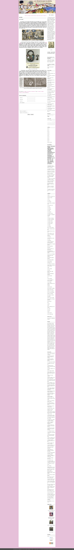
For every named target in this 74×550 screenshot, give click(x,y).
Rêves (48, 302)
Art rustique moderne (49, 223)
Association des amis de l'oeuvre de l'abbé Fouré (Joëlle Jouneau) (51, 366)
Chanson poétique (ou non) (50, 233)
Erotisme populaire (49, 261)
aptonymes (49, 151)
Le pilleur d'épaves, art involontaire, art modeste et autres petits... (50, 450)
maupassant (20, 92)
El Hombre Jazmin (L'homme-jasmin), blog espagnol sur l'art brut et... (51, 386)
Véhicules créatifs (49, 312)
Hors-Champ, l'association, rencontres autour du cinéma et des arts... (51, 404)
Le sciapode (48, 175)
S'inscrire (51, 537)
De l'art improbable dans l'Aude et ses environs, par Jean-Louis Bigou (51, 380)
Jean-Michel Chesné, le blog (50, 408)
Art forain (48, 206)
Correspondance (49, 240)
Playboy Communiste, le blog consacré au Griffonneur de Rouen (51, 487)
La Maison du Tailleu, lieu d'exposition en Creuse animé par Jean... (50, 426)
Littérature (48, 285)
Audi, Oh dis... (49, 102)
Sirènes (48, 305)
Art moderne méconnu (50, 213)
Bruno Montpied (51, 146)
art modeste (50, 154)
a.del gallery (23, 92)
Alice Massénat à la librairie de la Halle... (50, 184)
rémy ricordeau (50, 161)
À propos (51, 49)
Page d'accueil (38, 15)
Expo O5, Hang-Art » (44, 15)
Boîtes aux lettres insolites (50, 227)
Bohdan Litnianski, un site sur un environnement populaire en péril (51, 373)
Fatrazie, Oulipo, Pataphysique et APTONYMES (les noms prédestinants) (51, 389)
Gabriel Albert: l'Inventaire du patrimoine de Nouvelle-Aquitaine (51, 394)
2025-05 (48, 138)
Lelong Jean (48, 171)
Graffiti (48, 267)
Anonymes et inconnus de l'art (51, 196)
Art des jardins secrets (50, 205)
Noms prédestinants (50, 148)
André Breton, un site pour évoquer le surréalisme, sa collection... (50, 357)
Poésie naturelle (51, 158)
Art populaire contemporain (50, 219)
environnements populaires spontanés (50, 157)
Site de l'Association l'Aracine (51, 491)
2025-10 (48, 131)
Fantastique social (49, 262)
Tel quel (48, 311)
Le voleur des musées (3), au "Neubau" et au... (50, 187)
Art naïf (51, 160)
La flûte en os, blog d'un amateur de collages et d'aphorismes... (50, 423)
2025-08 (48, 134)
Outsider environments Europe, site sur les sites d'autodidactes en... (51, 482)
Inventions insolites (49, 275)
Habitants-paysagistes (49, 163)
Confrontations (49, 236)
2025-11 (48, 130)
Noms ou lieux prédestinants (50, 292)
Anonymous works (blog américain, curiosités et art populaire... (50, 360)
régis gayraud (50, 149)
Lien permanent (29, 91)
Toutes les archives (49, 142)
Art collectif (48, 200)
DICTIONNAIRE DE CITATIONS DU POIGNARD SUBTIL (51, 252)
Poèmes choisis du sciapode (50, 297)
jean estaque (39, 91)
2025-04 (48, 139)
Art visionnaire (49, 226)
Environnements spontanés (51, 153)
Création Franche (49, 150)
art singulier (42, 91)
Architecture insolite (49, 197)
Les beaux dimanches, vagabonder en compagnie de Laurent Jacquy (50, 455)
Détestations (48, 247)
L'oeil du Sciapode (49, 278)
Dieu (47, 173)
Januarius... (51, 167)
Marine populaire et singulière (51, 288)
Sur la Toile (48, 308)
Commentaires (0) (33, 91)
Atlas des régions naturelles (50, 370)
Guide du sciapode (49, 268)
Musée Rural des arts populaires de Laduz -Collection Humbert (51, 472)
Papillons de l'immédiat (50, 293)
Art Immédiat (50, 155)
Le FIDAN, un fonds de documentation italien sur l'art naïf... (51, 441)
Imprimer (27, 92)
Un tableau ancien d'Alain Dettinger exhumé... (50, 176)
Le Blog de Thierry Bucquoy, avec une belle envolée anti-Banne (50, 435)
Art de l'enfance (49, 201)
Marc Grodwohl (49, 465)
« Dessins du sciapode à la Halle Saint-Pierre (30, 15)
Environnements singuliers (50, 259)
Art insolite (48, 210)
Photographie (48, 296)
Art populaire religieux (50, 222)
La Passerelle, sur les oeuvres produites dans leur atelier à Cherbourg (51, 429)
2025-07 (48, 135)
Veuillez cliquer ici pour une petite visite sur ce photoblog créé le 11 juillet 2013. (50, 61)
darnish (48, 167)
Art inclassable (49, 209)
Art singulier (50, 161)
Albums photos (49, 504)
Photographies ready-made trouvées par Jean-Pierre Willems (51, 518)
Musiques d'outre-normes (50, 289)
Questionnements (49, 301)
